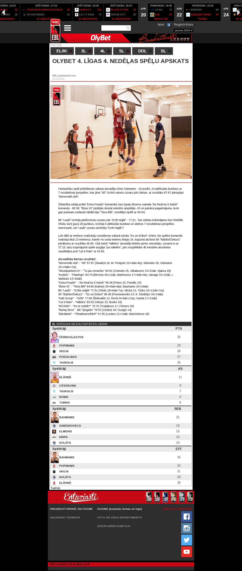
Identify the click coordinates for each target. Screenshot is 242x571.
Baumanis (66, 417)
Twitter (55, 488)
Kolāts (64, 442)
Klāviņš (64, 377)
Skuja (63, 351)
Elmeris (65, 431)
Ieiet (161, 24)
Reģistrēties (183, 24)
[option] (46, 12)
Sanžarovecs (69, 425)
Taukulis (65, 362)
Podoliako (67, 356)
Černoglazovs (71, 337)
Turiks (64, 402)
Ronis (63, 397)
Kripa (63, 437)
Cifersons (67, 385)
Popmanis (66, 345)
